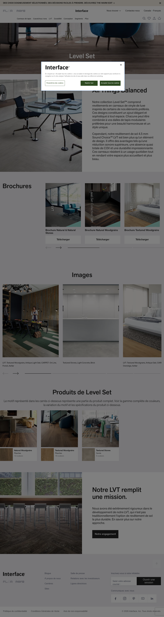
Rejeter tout (89, 83)
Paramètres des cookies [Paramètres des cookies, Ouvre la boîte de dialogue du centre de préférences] (55, 83)
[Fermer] (121, 65)
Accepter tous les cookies (110, 83)
